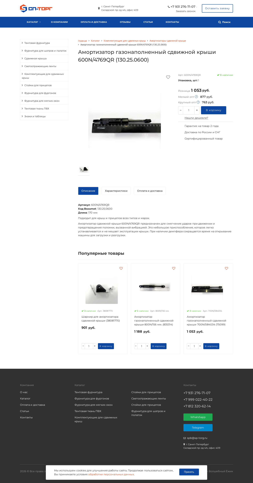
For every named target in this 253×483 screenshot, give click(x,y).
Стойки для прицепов (38, 85)
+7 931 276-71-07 (183, 7)
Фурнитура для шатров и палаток (45, 50)
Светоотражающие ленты (40, 66)
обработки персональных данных (111, 474)
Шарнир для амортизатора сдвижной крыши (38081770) (100, 318)
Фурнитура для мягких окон (42, 100)
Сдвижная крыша (35, 58)
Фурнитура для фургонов (40, 93)
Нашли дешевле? (196, 117)
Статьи (148, 22)
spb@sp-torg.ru (197, 438)
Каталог (32, 22)
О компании (59, 22)
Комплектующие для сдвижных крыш (43, 76)
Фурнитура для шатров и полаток (148, 413)
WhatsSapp (198, 417)
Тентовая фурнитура (37, 43)
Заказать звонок (185, 11)
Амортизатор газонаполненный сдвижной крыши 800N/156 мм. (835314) (153, 320)
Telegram (198, 427)
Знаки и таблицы (35, 116)
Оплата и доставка (94, 22)
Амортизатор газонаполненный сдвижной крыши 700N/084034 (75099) (206, 320)
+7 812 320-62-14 (197, 406)
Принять (189, 472)
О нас (24, 392)
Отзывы (125, 22)
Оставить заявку (217, 8)
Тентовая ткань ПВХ (36, 108)
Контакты (172, 22)
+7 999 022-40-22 (198, 399)
